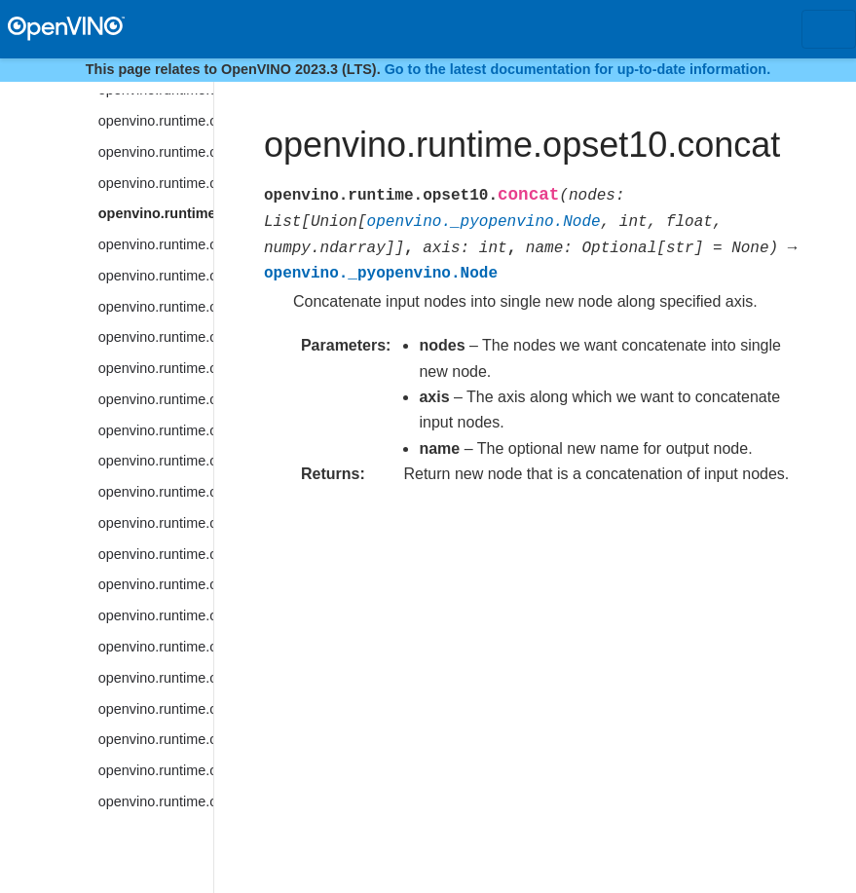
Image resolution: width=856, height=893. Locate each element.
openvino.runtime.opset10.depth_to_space (155, 678)
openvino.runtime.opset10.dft (155, 739)
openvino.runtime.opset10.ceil (155, 121)
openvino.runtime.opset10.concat (155, 213)
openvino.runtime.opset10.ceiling (155, 152)
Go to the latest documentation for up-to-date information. (578, 69)
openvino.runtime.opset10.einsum (155, 801)
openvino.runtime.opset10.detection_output (155, 709)
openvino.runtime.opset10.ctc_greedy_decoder (155, 460)
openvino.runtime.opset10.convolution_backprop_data (155, 368)
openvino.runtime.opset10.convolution (155, 337)
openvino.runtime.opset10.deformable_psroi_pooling (155, 646)
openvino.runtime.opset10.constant (155, 244)
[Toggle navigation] (828, 29)
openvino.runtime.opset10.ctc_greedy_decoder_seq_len (155, 492)
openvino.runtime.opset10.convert (155, 275)
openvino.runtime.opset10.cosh (155, 430)
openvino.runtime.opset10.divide (155, 770)
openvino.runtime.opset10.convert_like (155, 307)
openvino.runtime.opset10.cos (155, 399)
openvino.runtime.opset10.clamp (155, 183)
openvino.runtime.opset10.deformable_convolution (155, 615)
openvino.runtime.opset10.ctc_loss (155, 523)
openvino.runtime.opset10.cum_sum (155, 554)
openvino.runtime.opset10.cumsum (155, 584)
